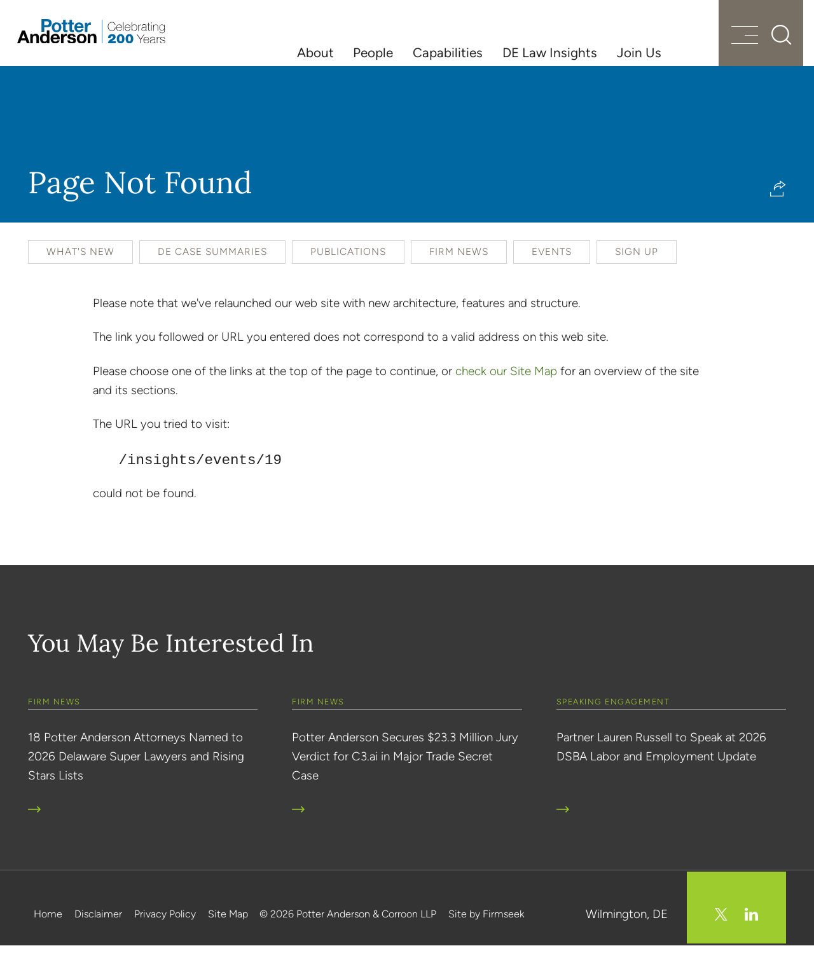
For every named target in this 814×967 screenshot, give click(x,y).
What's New (80, 277)
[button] (778, 214)
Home (48, 937)
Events (552, 277)
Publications (348, 277)
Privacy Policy (165, 937)
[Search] (757, 51)
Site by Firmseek (486, 937)
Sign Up (636, 277)
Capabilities (448, 52)
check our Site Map (506, 396)
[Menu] (717, 52)
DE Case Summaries (212, 277)
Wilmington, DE (627, 937)
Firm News (458, 277)
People (373, 52)
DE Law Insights (549, 52)
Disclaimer (98, 937)
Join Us (639, 52)
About (315, 52)
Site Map (228, 937)
